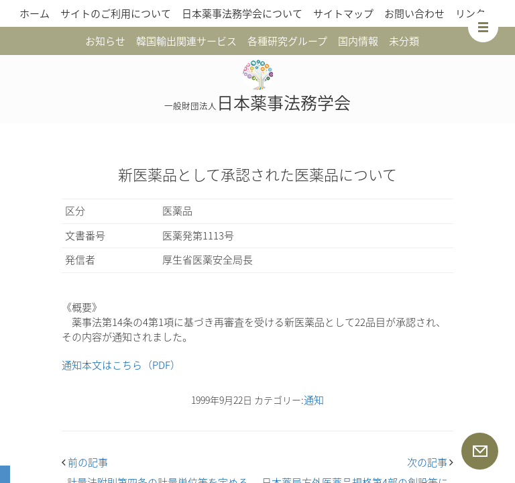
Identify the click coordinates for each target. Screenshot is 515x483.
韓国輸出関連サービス (186, 41)
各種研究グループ (287, 41)
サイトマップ (343, 13)
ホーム (34, 13)
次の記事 (430, 462)
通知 (314, 399)
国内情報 (358, 41)
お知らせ (105, 41)
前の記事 (85, 462)
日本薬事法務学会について (242, 13)
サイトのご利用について (115, 13)
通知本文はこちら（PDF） (121, 365)
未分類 (404, 41)
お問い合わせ (414, 13)
